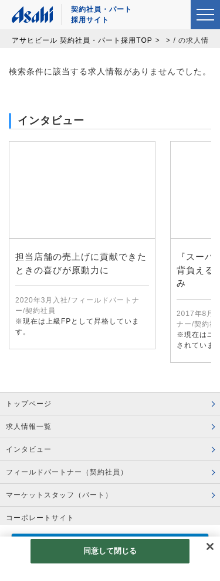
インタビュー (29, 449)
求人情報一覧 (29, 426)
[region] (110, 559)
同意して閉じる (110, 550)
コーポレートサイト (40, 518)
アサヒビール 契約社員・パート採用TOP (82, 40)
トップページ (29, 404)
